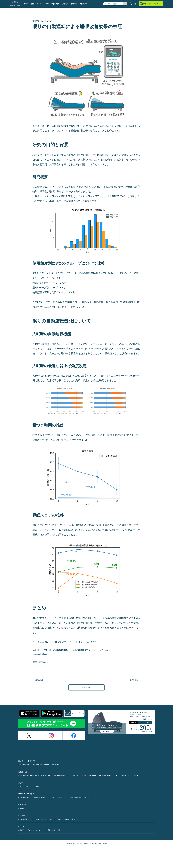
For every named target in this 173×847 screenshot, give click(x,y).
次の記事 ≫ (134, 680)
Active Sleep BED (23, 765)
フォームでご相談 (55, 820)
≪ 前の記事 (39, 680)
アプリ (20, 787)
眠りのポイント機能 (32, 787)
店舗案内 (65, 4)
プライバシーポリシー (34, 831)
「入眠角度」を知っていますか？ (43, 798)
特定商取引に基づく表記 (53, 831)
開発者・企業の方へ (71, 820)
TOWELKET (126, 776)
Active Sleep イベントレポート (80, 798)
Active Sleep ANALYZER (62, 776)
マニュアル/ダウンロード (38, 820)
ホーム (26, 4)
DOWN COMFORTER (89, 776)
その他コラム (62, 798)
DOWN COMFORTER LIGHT (108, 776)
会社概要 (21, 831)
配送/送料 (83, 4)
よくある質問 (22, 820)
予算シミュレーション (151, 4)
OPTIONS (136, 776)
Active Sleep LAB (23, 798)
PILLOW (75, 776)
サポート (74, 4)
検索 (125, 4)
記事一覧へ (86, 688)
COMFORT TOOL (58, 765)
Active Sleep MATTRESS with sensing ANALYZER (34, 776)
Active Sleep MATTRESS (41, 765)
